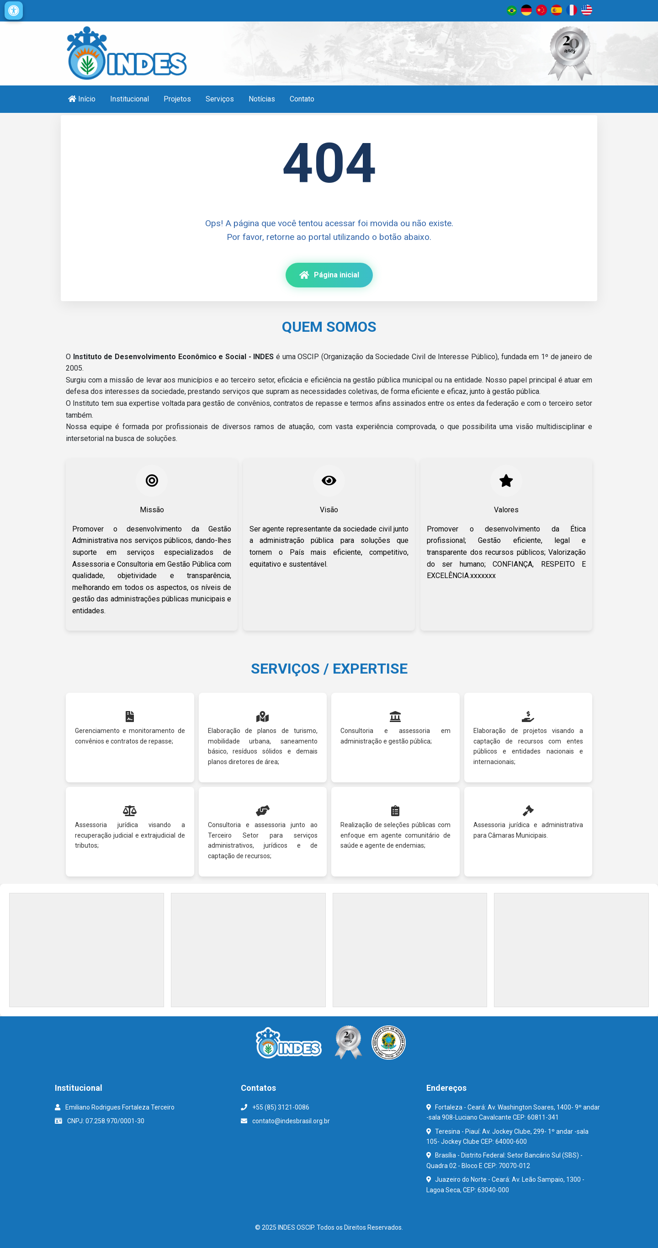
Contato (302, 99)
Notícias (262, 99)
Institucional (129, 99)
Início (82, 99)
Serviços (220, 99)
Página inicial (329, 275)
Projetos (177, 99)
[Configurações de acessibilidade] (14, 10)
